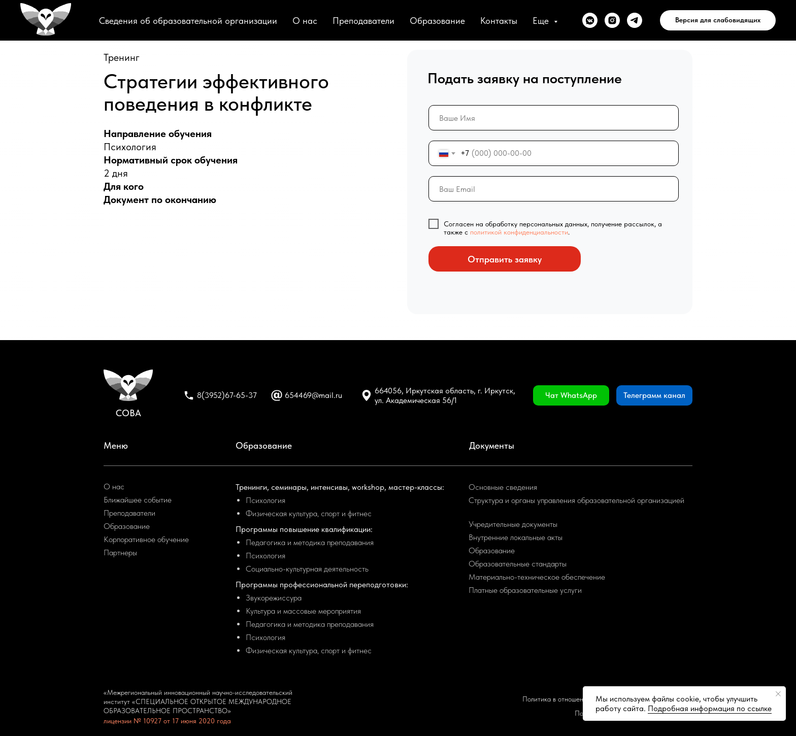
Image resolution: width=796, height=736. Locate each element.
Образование (437, 20)
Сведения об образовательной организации (188, 20)
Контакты (498, 20)
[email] (553, 189)
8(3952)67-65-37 (227, 395)
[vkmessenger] (590, 20)
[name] (553, 117)
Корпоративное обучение (146, 539)
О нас (304, 20)
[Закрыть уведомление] (778, 694)
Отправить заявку (505, 259)
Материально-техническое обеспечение (537, 577)
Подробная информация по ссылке (710, 708)
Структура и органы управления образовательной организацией (576, 500)
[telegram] (634, 20)
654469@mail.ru (313, 395)
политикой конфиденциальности (519, 232)
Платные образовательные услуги (525, 590)
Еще (542, 20)
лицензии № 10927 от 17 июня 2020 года (167, 721)
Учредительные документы (513, 524)
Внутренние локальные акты (515, 537)
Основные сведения (503, 487)
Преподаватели (363, 20)
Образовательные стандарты (518, 563)
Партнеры (120, 552)
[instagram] (612, 20)
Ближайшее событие (138, 500)
